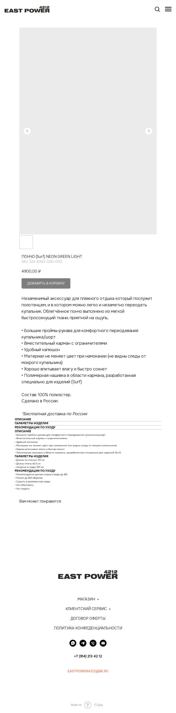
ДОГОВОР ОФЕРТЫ (88, 618)
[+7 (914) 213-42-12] (93, 643)
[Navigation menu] (168, 9)
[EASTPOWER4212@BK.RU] (103, 643)
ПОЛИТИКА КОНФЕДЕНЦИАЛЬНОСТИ (88, 628)
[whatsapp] (72, 643)
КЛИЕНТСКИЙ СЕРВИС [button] (87, 608)
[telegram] (83, 643)
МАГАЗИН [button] (86, 599)
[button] (157, 9)
